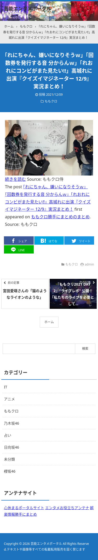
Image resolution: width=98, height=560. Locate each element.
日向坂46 (11, 447)
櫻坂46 (9, 471)
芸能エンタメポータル (27, 8)
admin (89, 264)
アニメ (9, 398)
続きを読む (15, 179)
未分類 (9, 459)
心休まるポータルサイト (24, 507)
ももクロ (51, 101)
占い (7, 435)
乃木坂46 (11, 423)
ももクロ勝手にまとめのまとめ (60, 217)
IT (5, 386)
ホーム (49, 322)
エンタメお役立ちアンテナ (67, 507)
